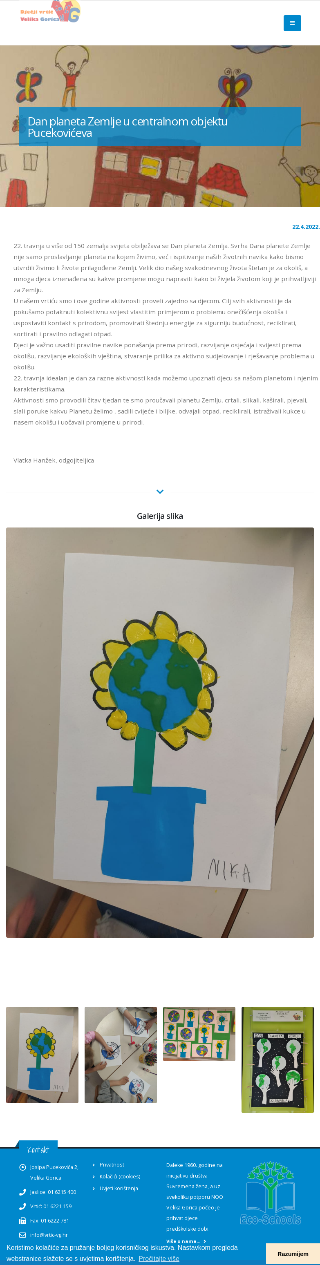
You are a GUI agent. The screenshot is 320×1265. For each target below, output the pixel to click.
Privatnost (112, 1164)
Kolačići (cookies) (120, 1176)
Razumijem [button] (293, 1254)
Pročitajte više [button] (159, 1258)
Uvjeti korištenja (119, 1188)
